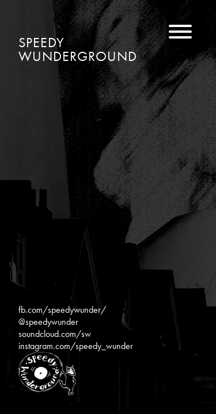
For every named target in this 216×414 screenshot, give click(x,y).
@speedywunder (48, 322)
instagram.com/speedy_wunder (75, 346)
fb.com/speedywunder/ (62, 310)
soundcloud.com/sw (54, 334)
